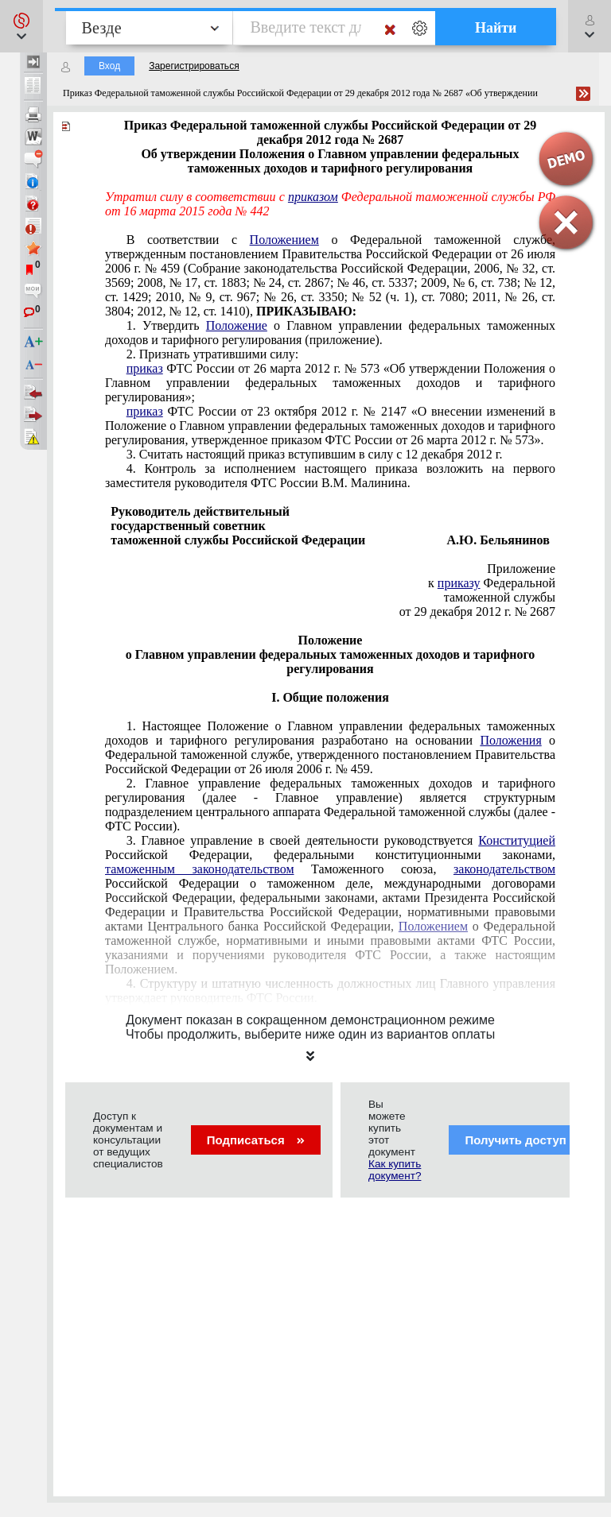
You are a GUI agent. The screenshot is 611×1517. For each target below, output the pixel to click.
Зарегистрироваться (194, 66)
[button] (21, 26)
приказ (144, 368)
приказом (313, 196)
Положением (284, 239)
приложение (330, 332)
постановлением (330, 275)
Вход (109, 66)
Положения (510, 740)
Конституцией (516, 840)
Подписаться (256, 1140)
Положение (236, 325)
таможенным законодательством (199, 869)
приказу (459, 583)
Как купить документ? (394, 1170)
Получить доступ (525, 1140)
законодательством (504, 869)
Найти (496, 28)
